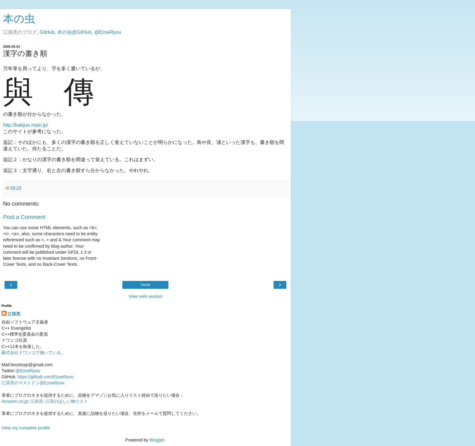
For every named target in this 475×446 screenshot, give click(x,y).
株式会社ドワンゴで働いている (31, 352)
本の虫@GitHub (74, 32)
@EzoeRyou (107, 32)
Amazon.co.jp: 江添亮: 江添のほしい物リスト (45, 401)
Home (145, 285)
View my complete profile (26, 427)
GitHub (47, 32)
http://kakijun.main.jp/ (25, 125)
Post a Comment (24, 217)
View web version (145, 296)
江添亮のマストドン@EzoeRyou (33, 382)
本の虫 (19, 18)
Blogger (157, 440)
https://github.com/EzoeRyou (45, 376)
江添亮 (14, 313)
